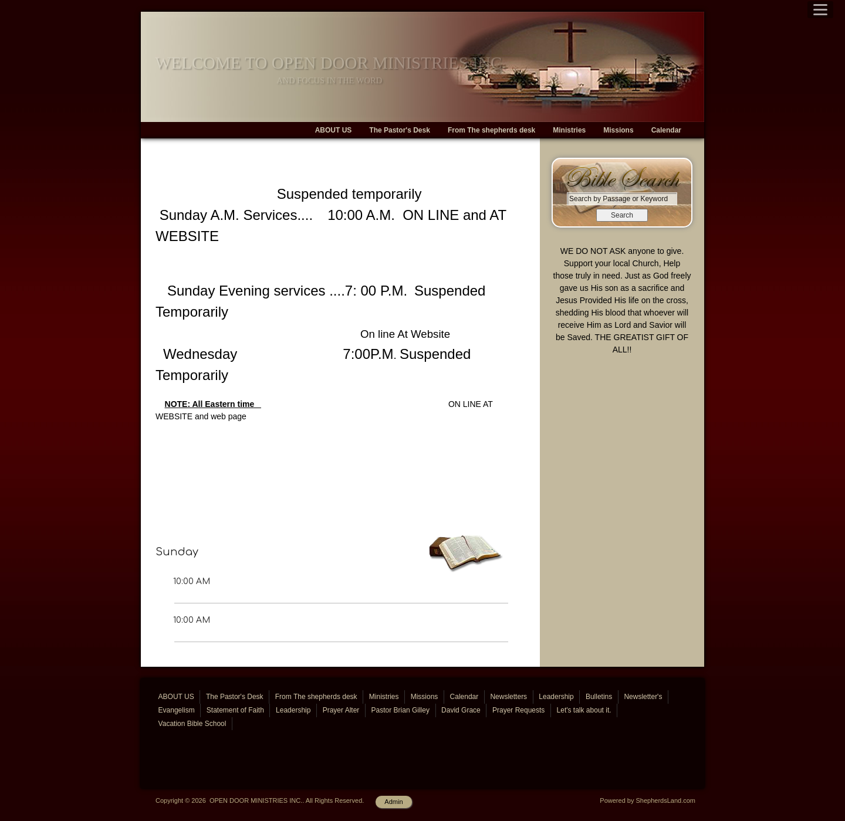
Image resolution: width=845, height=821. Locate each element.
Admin (393, 801)
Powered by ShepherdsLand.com (647, 800)
